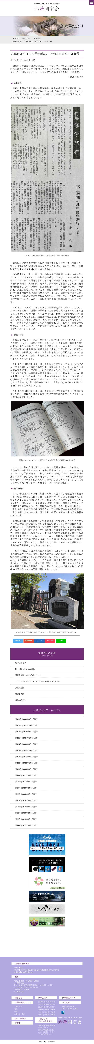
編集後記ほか (20, 700)
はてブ (39, 640)
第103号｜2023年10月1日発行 (27, 750)
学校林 (17, 1023)
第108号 (41, 1002)
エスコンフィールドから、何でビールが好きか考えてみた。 (38, 681)
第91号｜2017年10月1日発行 (26, 825)
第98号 (46, 1009)
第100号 (52, 1007)
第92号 (46, 1015)
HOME (15, 38)
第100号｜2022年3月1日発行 (26, 769)
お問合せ (66, 1002)
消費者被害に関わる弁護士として (28, 675)
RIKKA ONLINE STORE (70, 1009)
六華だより (25, 38)
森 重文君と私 (20, 663)
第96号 (40, 1012)
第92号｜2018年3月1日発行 (26, 819)
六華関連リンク (69, 998)
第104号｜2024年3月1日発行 (26, 744)
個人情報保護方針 (68, 1006)
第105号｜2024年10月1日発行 (27, 738)
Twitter (18, 640)
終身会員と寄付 (19, 1014)
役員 (15, 1009)
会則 (15, 1011)
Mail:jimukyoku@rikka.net (23, 972)
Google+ (28, 640)
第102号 (37, 38)
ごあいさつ (18, 1006)
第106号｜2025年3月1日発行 (26, 732)
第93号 (40, 1015)
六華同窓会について (23, 1002)
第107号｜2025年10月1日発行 (27, 725)
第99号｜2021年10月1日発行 (26, 775)
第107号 (46, 1002)
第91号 (52, 1015)
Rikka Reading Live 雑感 (25, 669)
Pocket (50, 640)
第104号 (46, 1004)
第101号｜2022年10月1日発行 (27, 763)
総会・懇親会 (20, 1018)
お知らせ (18, 998)
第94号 (52, 1012)
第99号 (40, 1009)
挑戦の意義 (19, 688)
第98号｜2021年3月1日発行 (26, 782)
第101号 (46, 1007)
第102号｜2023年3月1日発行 (26, 757)
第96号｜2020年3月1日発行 (26, 794)
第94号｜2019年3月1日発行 (26, 807)
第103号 (52, 1004)
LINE (61, 640)
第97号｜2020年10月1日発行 (26, 788)
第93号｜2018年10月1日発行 (26, 813)
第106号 (52, 1002)
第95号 (46, 1012)
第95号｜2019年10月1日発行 (26, 800)
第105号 (41, 1004)
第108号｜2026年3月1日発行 (26, 719)
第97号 (52, 1009)
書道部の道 (19, 694)
